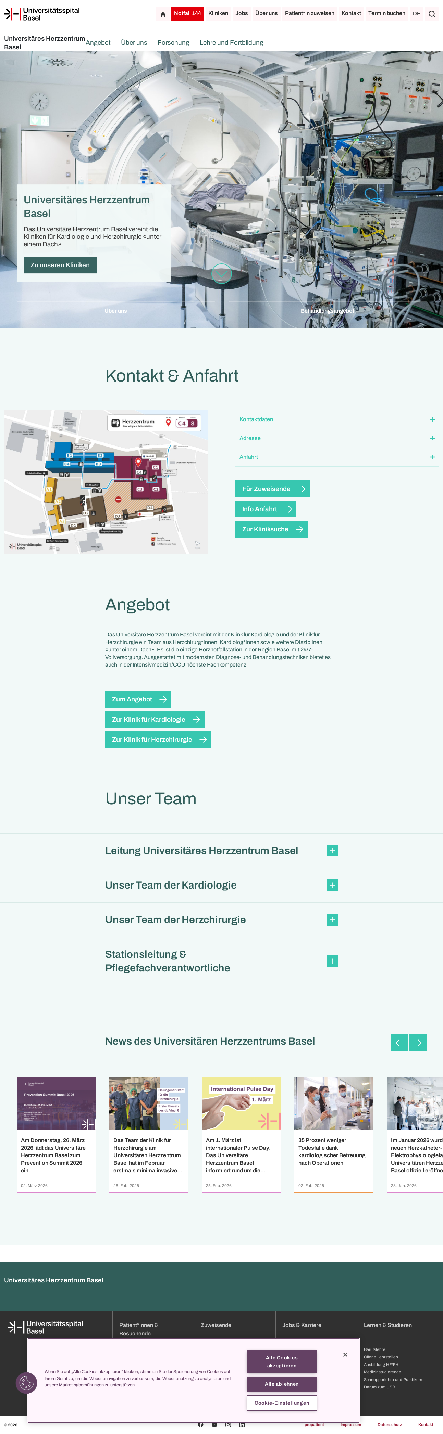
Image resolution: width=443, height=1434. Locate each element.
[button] (337, 419)
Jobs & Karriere (301, 1325)
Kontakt (351, 13)
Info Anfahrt (259, 509)
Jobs (241, 13)
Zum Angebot (132, 699)
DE (417, 13)
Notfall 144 (187, 13)
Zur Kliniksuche (265, 529)
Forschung (220, 42)
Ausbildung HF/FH (381, 1364)
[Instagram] (228, 1424)
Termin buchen (386, 13)
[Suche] (432, 14)
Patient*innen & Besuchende (138, 1329)
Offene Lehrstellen (381, 1357)
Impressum (351, 1424)
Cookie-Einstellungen (282, 1403)
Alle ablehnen (282, 1384)
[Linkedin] (242, 1424)
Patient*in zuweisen (309, 13)
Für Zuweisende (266, 488)
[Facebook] (201, 1424)
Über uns (266, 13)
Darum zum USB (379, 1387)
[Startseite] (41, 14)
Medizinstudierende (382, 1372)
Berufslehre (374, 1349)
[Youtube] (214, 1424)
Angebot (145, 42)
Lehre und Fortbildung (278, 42)
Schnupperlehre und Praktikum (393, 1379)
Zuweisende (216, 1325)
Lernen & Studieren (388, 1325)
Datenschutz (390, 1424)
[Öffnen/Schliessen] (432, 419)
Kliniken (218, 13)
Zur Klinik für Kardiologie (148, 719)
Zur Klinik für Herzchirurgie (152, 739)
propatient (314, 1424)
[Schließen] (345, 1354)
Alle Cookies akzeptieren (282, 1361)
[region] (193, 1380)
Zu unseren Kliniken (60, 265)
